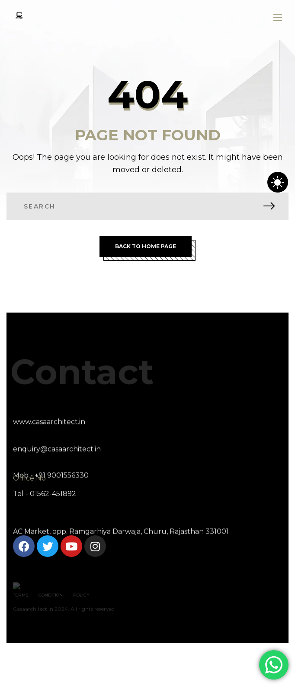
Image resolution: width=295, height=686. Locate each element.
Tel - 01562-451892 (44, 494)
